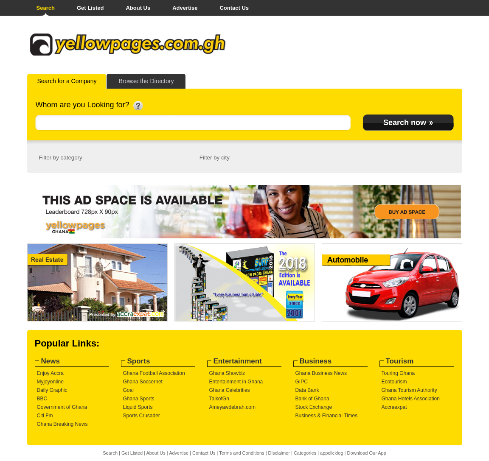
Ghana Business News (321, 373)
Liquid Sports (138, 407)
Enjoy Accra (50, 373)
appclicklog (331, 452)
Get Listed (90, 8)
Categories (305, 452)
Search (46, 8)
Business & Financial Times (326, 416)
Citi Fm (45, 416)
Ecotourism (394, 382)
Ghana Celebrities (229, 390)
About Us (138, 8)
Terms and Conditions (241, 452)
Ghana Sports (139, 399)
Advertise (184, 8)
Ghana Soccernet (143, 382)
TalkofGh (219, 399)
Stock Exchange (313, 407)
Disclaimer (279, 452)
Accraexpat (394, 407)
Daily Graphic (52, 390)
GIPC (301, 382)
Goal (128, 390)
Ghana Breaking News (62, 424)
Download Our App (366, 452)
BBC (42, 399)
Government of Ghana (62, 407)
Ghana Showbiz (227, 373)
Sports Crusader (141, 416)
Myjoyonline (50, 382)
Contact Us (234, 8)
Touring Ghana (398, 373)
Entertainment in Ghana (236, 382)
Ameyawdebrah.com (232, 407)
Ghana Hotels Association (411, 399)
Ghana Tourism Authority (409, 390)
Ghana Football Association (154, 373)
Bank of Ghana (312, 399)
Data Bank (307, 390)
